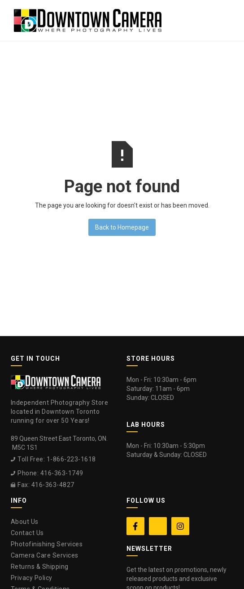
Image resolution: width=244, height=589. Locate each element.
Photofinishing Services (47, 544)
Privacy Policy (31, 577)
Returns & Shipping (40, 566)
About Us (25, 521)
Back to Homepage (122, 227)
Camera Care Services (44, 555)
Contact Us (27, 532)
